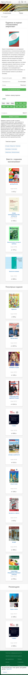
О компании (20, 662)
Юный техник (14, 484)
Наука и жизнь (14, 609)
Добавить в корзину (14, 116)
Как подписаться (10, 659)
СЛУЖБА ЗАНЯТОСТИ (14, 454)
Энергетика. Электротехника (12, 152)
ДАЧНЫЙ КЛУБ (14, 184)
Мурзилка (14, 309)
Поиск (21, 13)
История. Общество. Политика (12, 146)
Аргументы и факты (14, 513)
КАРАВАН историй (14, 367)
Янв (3, 103)
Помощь (20, 659)
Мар (12, 103)
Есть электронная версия (14, 89)
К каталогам (7, 13)
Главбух (14, 425)
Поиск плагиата (21, 665)
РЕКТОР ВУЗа (14, 338)
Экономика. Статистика (11, 149)
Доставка (8, 665)
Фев (8, 103)
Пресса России (6, 2)
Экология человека (14, 271)
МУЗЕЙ (14, 542)
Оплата (7, 662)
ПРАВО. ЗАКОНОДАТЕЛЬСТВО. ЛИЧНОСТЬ (14, 215)
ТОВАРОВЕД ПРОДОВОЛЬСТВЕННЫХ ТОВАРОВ (14, 573)
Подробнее (9, 669)
